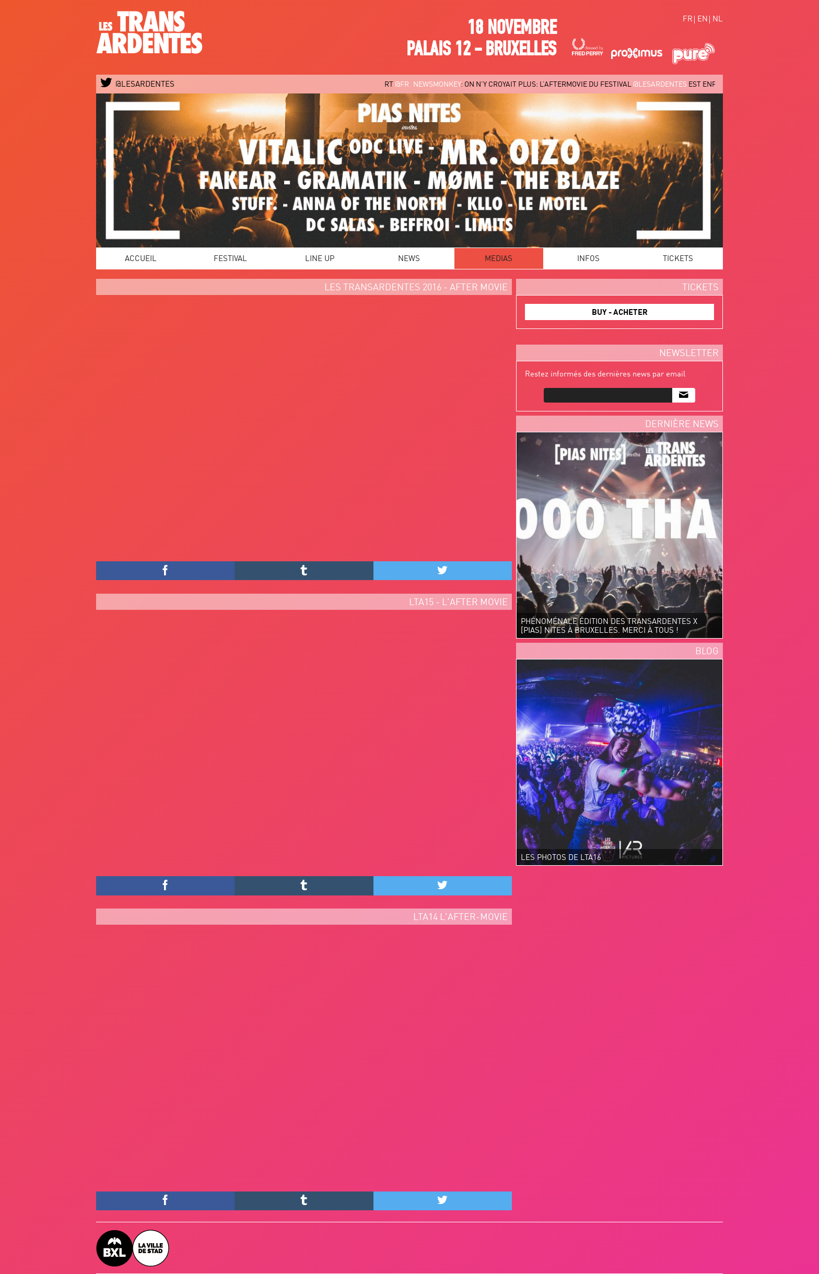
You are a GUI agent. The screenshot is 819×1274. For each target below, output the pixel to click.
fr (688, 19)
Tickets (678, 259)
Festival (230, 259)
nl (717, 19)
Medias (498, 259)
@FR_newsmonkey (432, 84)
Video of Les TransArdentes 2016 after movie (304, 431)
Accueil (141, 259)
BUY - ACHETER (620, 313)
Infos (588, 259)
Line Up (319, 259)
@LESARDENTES (137, 85)
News (409, 259)
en (702, 19)
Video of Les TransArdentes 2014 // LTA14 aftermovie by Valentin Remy (304, 1060)
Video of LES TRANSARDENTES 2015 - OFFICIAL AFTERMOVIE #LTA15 (304, 745)
